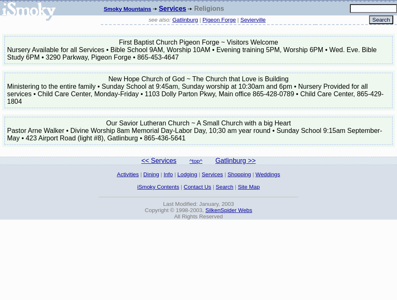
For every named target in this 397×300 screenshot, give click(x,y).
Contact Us (197, 187)
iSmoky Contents (158, 187)
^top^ (196, 161)
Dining (151, 174)
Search (224, 187)
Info (168, 174)
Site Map (249, 187)
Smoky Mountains (127, 9)
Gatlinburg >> (235, 160)
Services (172, 8)
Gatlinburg (185, 20)
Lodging (187, 174)
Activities (128, 174)
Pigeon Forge (219, 20)
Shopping (239, 174)
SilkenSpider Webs (228, 210)
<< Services (158, 160)
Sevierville (253, 20)
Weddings (267, 174)
